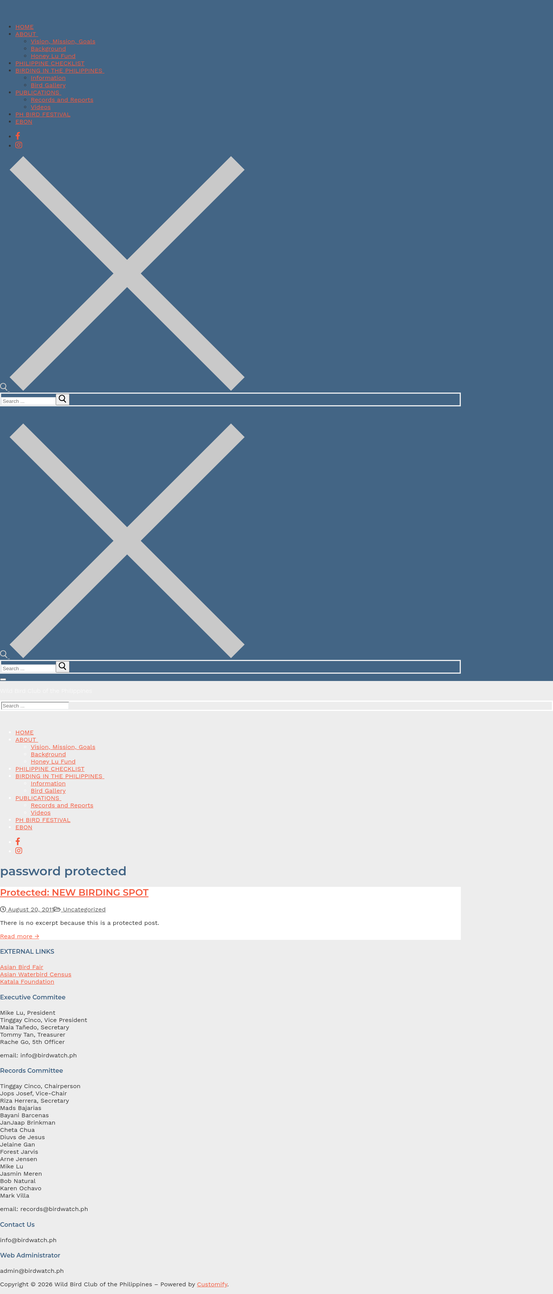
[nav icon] (3, 679)
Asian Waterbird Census (35, 974)
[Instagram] (18, 145)
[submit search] (63, 399)
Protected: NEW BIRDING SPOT (74, 892)
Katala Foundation (27, 981)
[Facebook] (17, 136)
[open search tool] (122, 389)
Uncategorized (80, 909)
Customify (212, 1284)
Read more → (19, 936)
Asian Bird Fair (21, 967)
